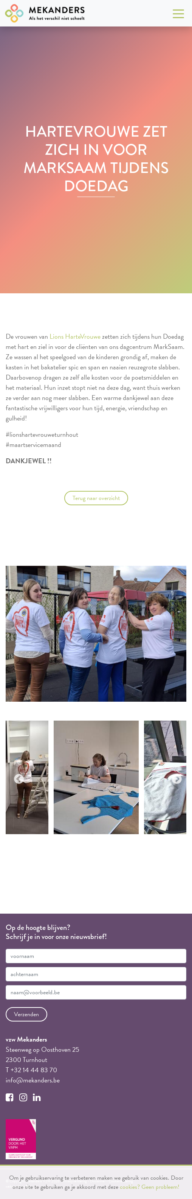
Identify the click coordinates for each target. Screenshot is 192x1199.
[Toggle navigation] (178, 13)
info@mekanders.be (33, 1080)
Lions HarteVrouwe (75, 336)
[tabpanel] (96, 777)
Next (175, 777)
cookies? (130, 1186)
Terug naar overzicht (96, 498)
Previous (17, 777)
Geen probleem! (160, 1186)
